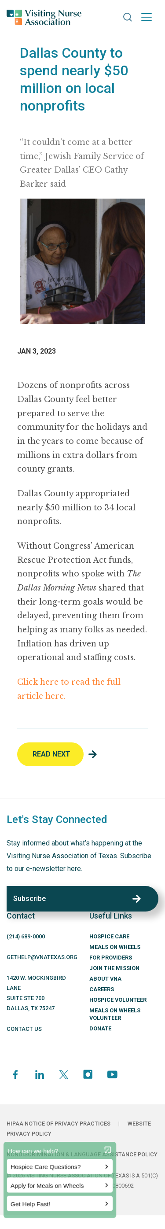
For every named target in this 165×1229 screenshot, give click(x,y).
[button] (128, 17)
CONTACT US (24, 1029)
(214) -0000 (26, 936)
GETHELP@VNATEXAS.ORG (42, 957)
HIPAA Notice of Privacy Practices (58, 1123)
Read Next (51, 754)
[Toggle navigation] (146, 17)
